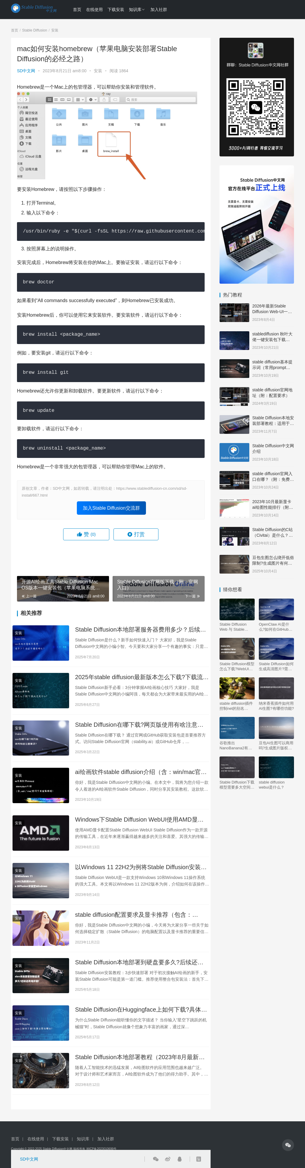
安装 (98, 70)
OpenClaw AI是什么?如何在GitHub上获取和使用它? (275, 627)
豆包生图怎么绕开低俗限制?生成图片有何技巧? (273, 563)
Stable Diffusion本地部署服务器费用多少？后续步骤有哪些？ (140, 630)
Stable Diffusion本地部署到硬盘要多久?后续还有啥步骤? (139, 962)
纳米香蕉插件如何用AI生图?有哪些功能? (276, 706)
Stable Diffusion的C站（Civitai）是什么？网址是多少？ (272, 535)
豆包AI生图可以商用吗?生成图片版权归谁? (276, 746)
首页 (77, 9)
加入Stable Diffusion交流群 (111, 508)
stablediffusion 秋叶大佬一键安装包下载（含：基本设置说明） (273, 340)
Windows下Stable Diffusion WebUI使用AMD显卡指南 (139, 820)
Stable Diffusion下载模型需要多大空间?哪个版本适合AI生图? (237, 785)
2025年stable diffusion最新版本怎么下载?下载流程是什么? (142, 677)
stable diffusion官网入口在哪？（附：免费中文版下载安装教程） (273, 479)
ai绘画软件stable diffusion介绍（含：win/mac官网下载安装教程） (141, 772)
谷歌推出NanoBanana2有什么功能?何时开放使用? (236, 746)
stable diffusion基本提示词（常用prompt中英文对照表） (272, 367)
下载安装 (116, 9)
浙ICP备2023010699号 (101, 1148)
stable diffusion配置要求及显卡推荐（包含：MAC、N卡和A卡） (133, 915)
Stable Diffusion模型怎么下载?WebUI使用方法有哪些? (237, 666)
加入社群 (158, 9)
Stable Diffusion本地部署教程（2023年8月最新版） (137, 1057)
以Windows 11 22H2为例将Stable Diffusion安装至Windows (141, 867)
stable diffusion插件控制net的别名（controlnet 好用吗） (236, 706)
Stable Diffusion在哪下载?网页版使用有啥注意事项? (139, 725)
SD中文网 (26, 70)
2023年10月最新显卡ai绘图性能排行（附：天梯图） (272, 507)
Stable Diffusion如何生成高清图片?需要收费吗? (276, 666)
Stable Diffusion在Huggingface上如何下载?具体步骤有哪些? (141, 1010)
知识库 (135, 9)
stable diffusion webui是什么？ (272, 784)
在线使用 (94, 9)
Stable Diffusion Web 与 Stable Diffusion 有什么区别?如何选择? (235, 627)
